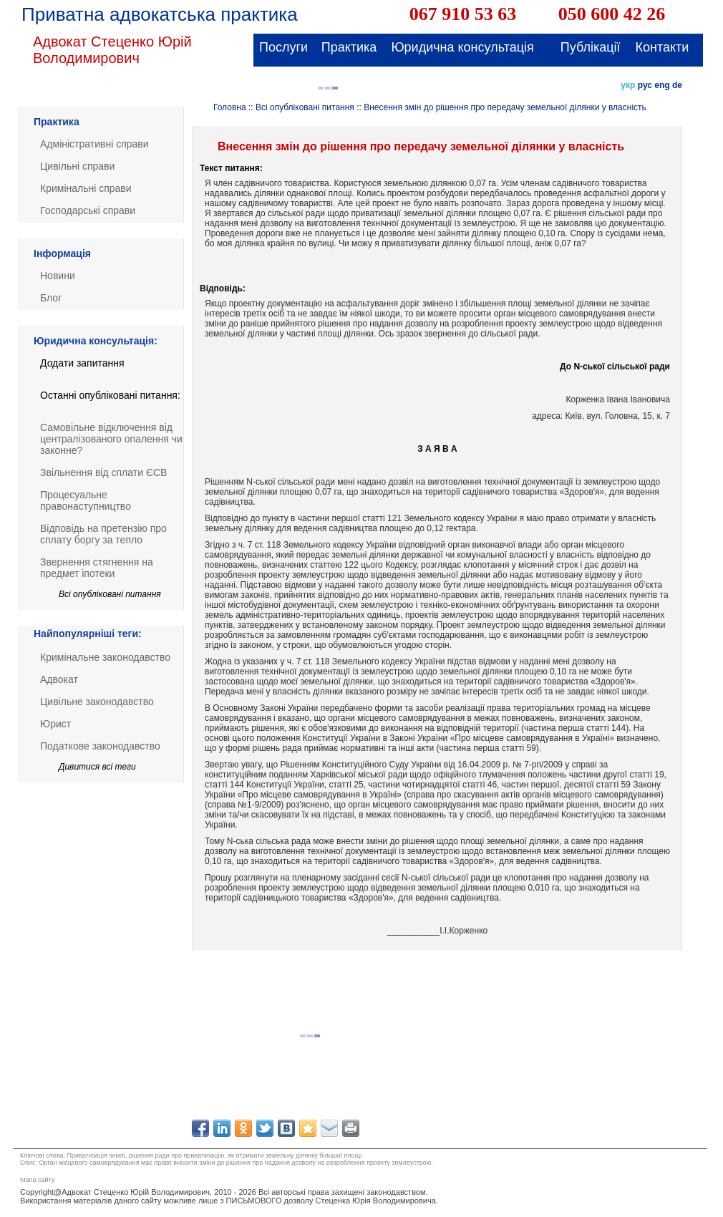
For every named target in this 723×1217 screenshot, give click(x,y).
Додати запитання (82, 363)
